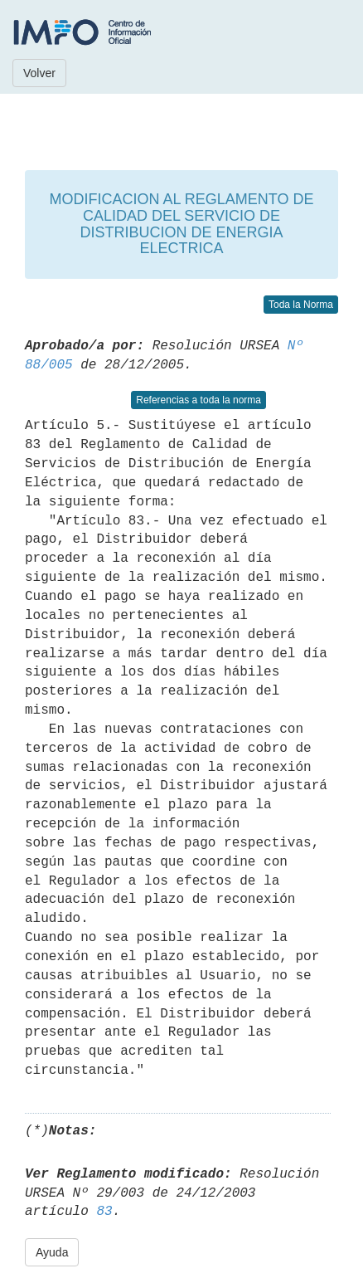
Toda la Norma (301, 304)
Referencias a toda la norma (198, 400)
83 (104, 1211)
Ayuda (52, 1252)
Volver (39, 73)
